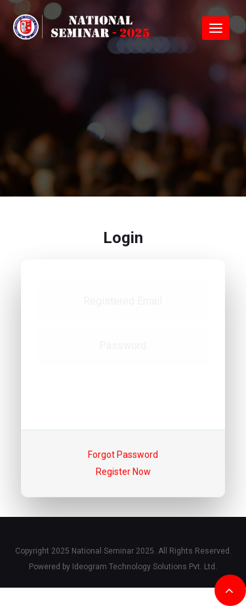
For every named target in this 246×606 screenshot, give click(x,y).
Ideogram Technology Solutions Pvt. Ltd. (144, 566)
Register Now (123, 471)
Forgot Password (123, 454)
